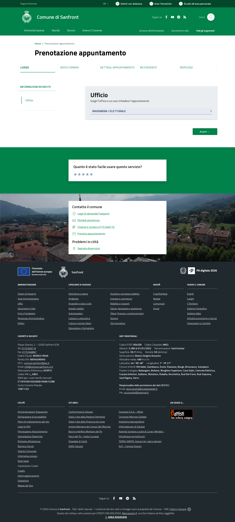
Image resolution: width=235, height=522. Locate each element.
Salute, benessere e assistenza (126, 308)
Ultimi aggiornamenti (28, 476)
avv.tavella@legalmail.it (136, 392)
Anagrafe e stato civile (80, 303)
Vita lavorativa (117, 323)
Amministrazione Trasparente (33, 412)
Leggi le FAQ (24, 426)
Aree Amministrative (28, 299)
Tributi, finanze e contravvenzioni (127, 313)
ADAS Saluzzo (76, 446)
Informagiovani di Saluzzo (132, 426)
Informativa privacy (27, 456)
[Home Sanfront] (49, 17)
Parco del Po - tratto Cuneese (84, 436)
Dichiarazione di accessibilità (32, 417)
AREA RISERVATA (115, 517)
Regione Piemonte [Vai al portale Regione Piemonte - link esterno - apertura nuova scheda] (28, 3)
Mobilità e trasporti (120, 303)
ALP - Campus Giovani (130, 446)
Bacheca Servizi (26, 446)
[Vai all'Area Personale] (195, 3)
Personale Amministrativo (31, 318)
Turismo (114, 318)
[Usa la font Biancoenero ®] (129, 3)
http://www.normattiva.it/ (132, 436)
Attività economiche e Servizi (202, 318)
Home (38, 43)
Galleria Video (194, 313)
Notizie (156, 299)
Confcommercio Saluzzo (81, 412)
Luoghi (190, 299)
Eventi (190, 294)
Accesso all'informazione (151, 30)
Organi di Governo (27, 294)
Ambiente (74, 299)
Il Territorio (192, 303)
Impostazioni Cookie (28, 466)
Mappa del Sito (25, 485)
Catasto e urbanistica (79, 318)
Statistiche (23, 480)
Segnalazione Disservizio (30, 436)
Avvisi (156, 308)
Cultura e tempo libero (80, 323)
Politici (21, 323)
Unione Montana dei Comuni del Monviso (90, 426)
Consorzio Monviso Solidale (132, 417)
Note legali (23, 461)
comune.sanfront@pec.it (36, 363)
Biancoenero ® (129, 513)
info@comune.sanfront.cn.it (38, 367)
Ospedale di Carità (78, 441)
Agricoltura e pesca (78, 294)
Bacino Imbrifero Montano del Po (85, 431)
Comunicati (159, 303)
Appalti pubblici (76, 308)
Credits (21, 471)
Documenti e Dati (26, 308)
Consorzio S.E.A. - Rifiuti (131, 412)
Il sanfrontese (160, 294)
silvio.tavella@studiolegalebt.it (142, 389)
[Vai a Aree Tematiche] (160, 3)
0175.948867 (29, 352)
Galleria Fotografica (197, 308)
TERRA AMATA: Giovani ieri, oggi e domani (140, 441)
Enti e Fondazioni (26, 313)
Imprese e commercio (121, 299)
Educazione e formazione (81, 328)
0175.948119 (29, 348)
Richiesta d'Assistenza (29, 441)
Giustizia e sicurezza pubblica (124, 294)
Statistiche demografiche (131, 421)
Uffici (20, 303)
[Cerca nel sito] (211, 17)
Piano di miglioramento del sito (33, 421)
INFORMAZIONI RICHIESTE (36, 87)
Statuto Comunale (27, 451)
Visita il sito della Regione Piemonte (87, 417)
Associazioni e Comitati (199, 323)
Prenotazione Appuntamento (32, 431)
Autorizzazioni (76, 313)
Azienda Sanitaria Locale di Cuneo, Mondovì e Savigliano (147, 431)
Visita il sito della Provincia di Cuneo (87, 421)
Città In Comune (178, 509)
